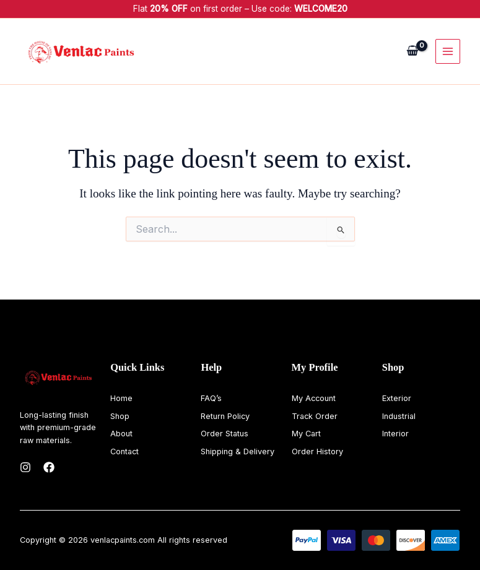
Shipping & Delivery (237, 451)
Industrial (399, 416)
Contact (124, 451)
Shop (119, 416)
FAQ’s (211, 398)
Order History (317, 451)
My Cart (306, 433)
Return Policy (225, 416)
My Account (314, 398)
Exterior (396, 398)
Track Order (315, 416)
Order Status (224, 433)
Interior (395, 433)
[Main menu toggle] (447, 51)
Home (121, 398)
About (121, 433)
